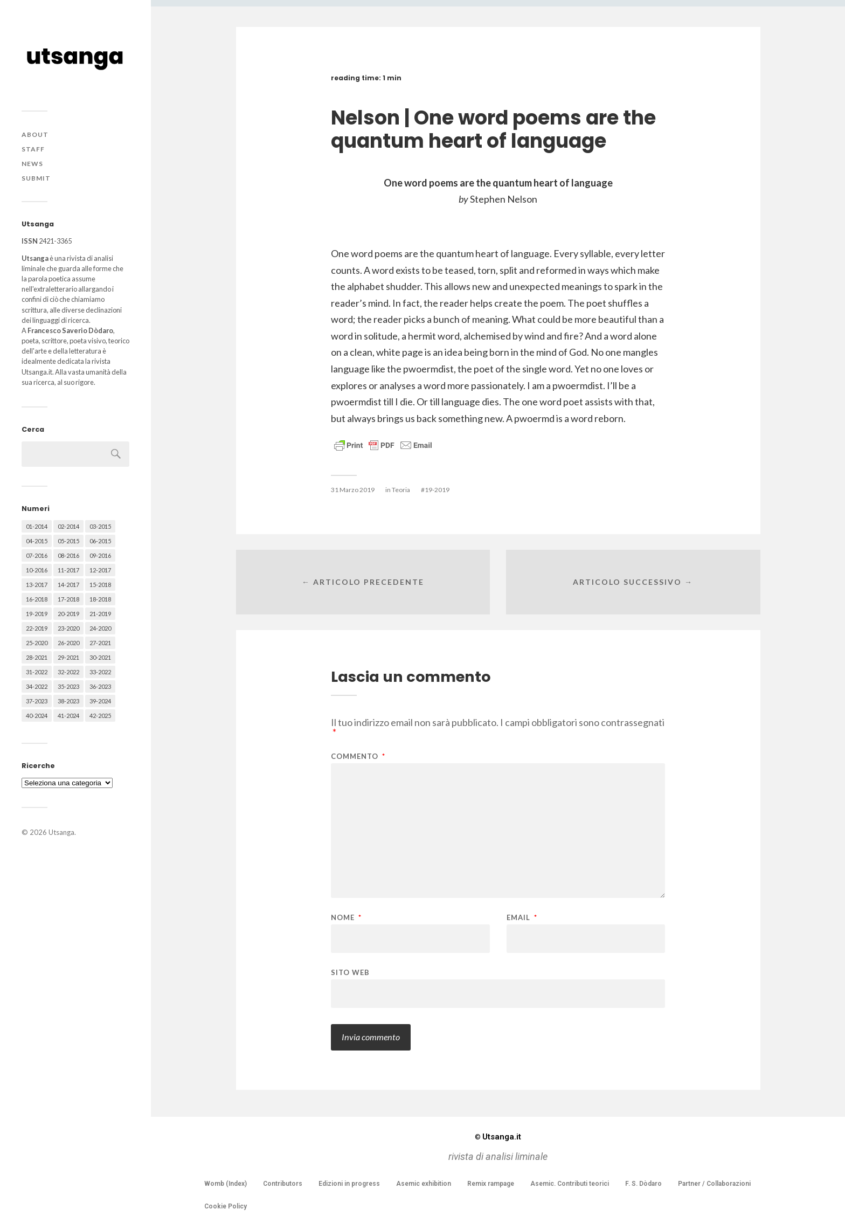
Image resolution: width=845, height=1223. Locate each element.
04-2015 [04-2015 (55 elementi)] (36, 540)
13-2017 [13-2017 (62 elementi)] (36, 584)
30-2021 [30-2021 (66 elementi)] (100, 657)
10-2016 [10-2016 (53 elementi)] (36, 570)
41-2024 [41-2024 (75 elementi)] (68, 715)
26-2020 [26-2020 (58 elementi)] (68, 642)
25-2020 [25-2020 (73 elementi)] (36, 642)
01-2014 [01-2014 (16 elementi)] (36, 526)
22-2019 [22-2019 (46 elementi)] (36, 628)
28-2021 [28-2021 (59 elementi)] (36, 657)
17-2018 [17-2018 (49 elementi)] (68, 599)
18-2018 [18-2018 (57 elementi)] (100, 599)
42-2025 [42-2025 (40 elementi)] (100, 715)
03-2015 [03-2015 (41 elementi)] (100, 526)
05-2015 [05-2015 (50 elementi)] (68, 540)
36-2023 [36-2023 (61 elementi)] (100, 686)
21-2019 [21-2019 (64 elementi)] (100, 613)
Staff (33, 149)
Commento (358, 756)
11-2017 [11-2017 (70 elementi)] (68, 570)
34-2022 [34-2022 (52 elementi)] (36, 686)
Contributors (282, 1183)
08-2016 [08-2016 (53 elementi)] (68, 555)
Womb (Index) (225, 1183)
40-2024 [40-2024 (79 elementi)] (36, 715)
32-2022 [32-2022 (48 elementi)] (68, 671)
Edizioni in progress (349, 1183)
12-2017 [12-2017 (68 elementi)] (100, 570)
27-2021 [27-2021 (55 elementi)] (100, 642)
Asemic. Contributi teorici (569, 1183)
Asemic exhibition (423, 1183)
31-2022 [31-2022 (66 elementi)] (36, 671)
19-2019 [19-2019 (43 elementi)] (36, 613)
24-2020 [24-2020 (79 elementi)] (100, 628)
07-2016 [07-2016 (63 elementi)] (36, 555)
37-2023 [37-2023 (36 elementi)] (36, 700)
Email (522, 917)
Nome (346, 917)
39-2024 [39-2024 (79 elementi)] (100, 700)
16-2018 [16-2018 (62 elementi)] (36, 599)
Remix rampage (490, 1183)
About (35, 134)
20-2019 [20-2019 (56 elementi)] (68, 613)
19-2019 (437, 490)
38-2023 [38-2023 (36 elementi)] (68, 700)
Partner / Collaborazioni (714, 1183)
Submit (36, 178)
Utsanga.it (498, 1137)
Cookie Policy (225, 1206)
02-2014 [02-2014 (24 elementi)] (68, 526)
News (32, 164)
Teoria (401, 490)
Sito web (350, 972)
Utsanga (61, 832)
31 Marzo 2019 (353, 490)
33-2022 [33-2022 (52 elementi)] (100, 671)
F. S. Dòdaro (643, 1183)
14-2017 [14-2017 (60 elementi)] (68, 584)
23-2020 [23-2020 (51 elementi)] (68, 628)
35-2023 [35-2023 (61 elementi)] (68, 686)
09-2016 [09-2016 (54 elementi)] (100, 555)
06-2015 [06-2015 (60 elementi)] (100, 540)
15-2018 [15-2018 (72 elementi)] (100, 584)
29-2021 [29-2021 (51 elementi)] (68, 657)
